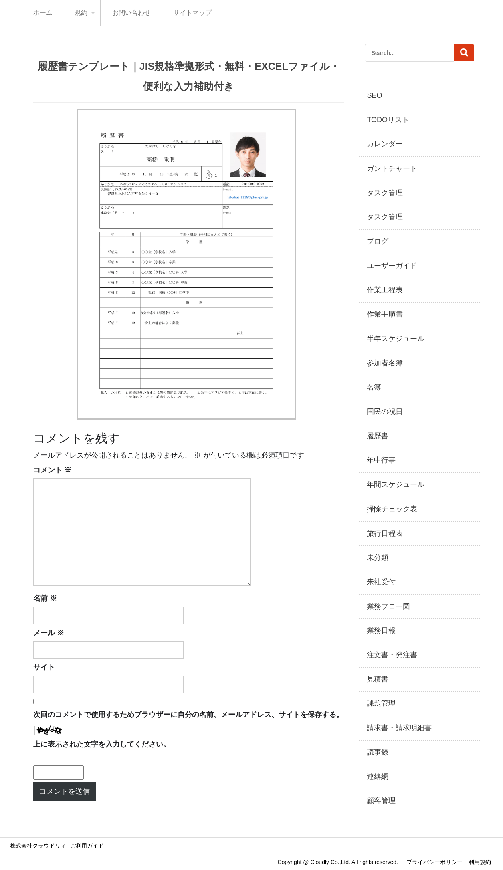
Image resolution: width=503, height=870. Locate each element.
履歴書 (377, 436)
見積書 (377, 679)
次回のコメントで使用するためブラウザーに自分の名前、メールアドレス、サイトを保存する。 (188, 715)
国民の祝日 (385, 412)
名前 (45, 598)
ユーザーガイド (392, 266)
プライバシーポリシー (434, 862)
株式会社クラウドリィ (38, 845)
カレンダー (385, 144)
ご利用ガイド (87, 845)
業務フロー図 (388, 606)
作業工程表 (385, 290)
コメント (52, 470)
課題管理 (381, 703)
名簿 (374, 387)
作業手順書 (385, 314)
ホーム (43, 12)
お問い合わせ (131, 12)
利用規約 (480, 862)
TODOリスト (388, 120)
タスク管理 (385, 193)
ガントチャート (392, 168)
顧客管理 (381, 801)
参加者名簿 (385, 363)
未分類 (377, 557)
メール (48, 633)
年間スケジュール (395, 484)
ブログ (377, 241)
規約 (81, 12)
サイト (44, 667)
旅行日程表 (385, 533)
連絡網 (377, 777)
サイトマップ (192, 12)
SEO (374, 95)
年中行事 (381, 460)
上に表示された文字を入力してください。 (101, 744)
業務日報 (381, 630)
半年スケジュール (395, 339)
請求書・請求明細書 (399, 728)
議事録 (377, 752)
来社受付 (381, 582)
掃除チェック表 (392, 509)
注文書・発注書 (392, 655)
